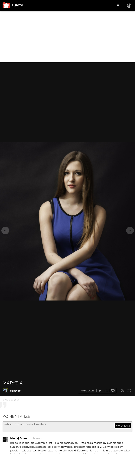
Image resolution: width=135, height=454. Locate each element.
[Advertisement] (67, 37)
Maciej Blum (18, 439)
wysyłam (123, 425)
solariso (15, 390)
